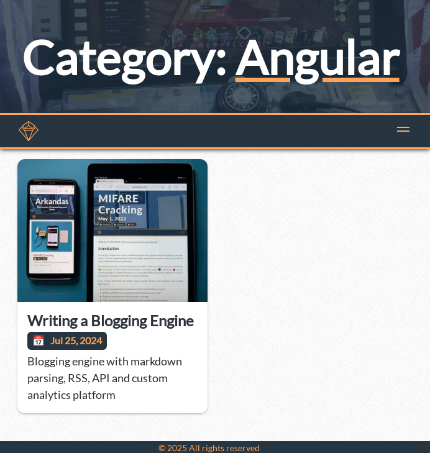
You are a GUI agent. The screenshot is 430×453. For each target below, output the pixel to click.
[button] (403, 131)
